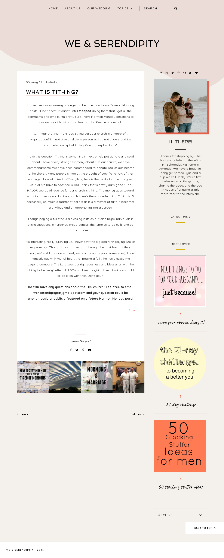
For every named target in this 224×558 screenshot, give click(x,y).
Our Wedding (99, 8)
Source (132, 310)
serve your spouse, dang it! (180, 322)
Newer (23, 414)
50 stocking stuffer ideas (180, 486)
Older (138, 414)
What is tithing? (52, 92)
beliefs (51, 82)
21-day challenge (181, 404)
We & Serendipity (112, 43)
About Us (72, 8)
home (53, 8)
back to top (205, 528)
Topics (123, 8)
